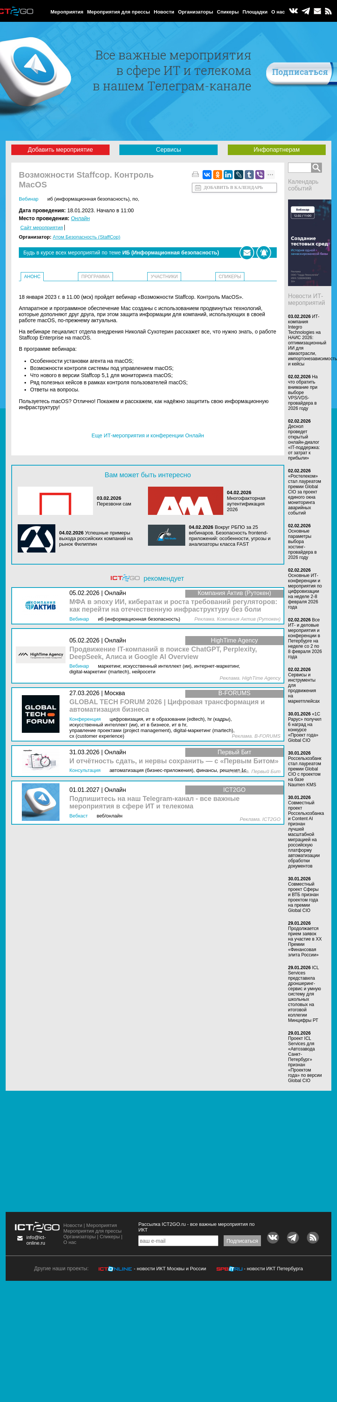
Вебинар (28, 199)
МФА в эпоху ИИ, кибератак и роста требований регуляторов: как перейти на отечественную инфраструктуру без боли (173, 605)
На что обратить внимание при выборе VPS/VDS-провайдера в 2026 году (303, 392)
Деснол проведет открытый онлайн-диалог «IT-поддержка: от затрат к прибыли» (304, 442)
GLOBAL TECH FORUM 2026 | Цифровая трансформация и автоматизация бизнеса (167, 706)
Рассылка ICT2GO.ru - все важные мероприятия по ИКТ (196, 1227)
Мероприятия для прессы (118, 12)
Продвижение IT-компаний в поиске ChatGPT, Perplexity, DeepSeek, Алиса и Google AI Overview (163, 653)
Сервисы (168, 149)
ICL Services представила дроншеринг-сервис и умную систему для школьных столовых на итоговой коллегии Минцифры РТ (304, 994)
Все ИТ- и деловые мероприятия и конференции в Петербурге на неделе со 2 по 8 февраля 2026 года (305, 638)
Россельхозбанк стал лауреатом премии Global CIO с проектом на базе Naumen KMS (305, 771)
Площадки (254, 12)
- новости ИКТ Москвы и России (170, 1268)
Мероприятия (66, 12)
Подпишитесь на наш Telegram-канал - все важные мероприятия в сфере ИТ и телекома (154, 802)
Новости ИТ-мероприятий (306, 299)
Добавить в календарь (233, 187)
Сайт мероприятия (41, 227)
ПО (135, 199)
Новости (164, 12)
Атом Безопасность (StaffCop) (86, 237)
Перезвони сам (114, 504)
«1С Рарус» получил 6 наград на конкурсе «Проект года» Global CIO (305, 727)
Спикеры (228, 12)
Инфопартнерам (277, 149)
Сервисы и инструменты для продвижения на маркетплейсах (304, 688)
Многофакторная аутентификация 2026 (246, 503)
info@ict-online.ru (36, 1240)
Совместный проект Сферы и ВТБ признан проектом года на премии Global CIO (303, 897)
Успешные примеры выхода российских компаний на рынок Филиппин (96, 538)
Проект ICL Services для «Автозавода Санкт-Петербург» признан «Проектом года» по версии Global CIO (305, 1059)
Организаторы (195, 12)
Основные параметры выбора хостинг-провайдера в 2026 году (302, 544)
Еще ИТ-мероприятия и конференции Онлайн (147, 435)
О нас (278, 12)
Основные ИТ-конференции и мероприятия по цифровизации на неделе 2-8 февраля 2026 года (305, 591)
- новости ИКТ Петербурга (273, 1268)
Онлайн (80, 218)
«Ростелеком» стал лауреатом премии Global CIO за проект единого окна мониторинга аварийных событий (304, 494)
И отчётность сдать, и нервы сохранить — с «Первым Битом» (174, 761)
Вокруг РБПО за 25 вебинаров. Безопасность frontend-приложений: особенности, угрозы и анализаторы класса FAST (230, 535)
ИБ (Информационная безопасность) (88, 199)
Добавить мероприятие (60, 149)
